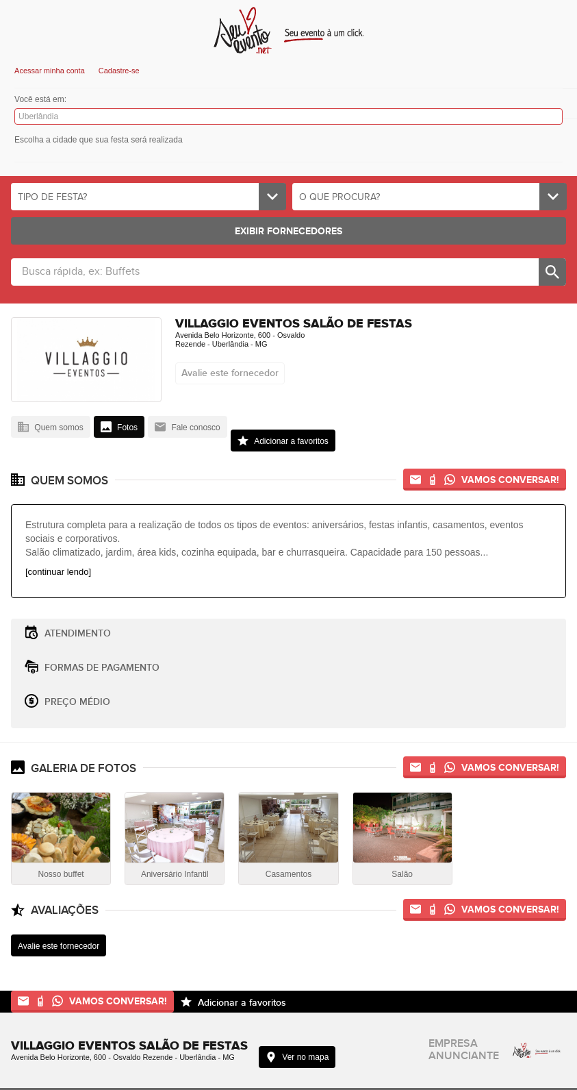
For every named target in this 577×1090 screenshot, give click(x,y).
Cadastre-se (119, 70)
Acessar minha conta (49, 70)
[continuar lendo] (58, 572)
